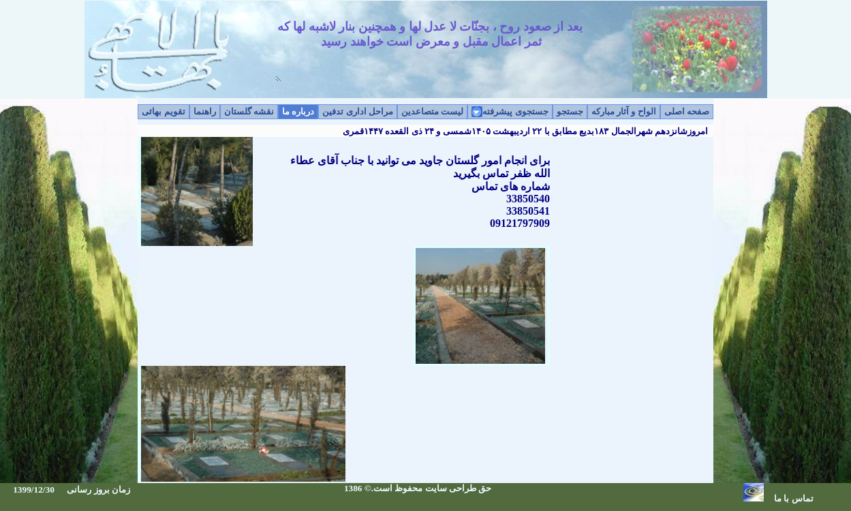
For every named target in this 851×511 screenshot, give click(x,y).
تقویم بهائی (163, 111)
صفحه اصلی (686, 111)
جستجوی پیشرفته (515, 111)
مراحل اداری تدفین (357, 111)
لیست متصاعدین (432, 111)
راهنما (205, 111)
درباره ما (298, 111)
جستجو (570, 111)
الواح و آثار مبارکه (623, 111)
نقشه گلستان (249, 111)
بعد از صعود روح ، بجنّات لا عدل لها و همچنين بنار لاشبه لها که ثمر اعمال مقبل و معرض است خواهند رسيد (430, 50)
